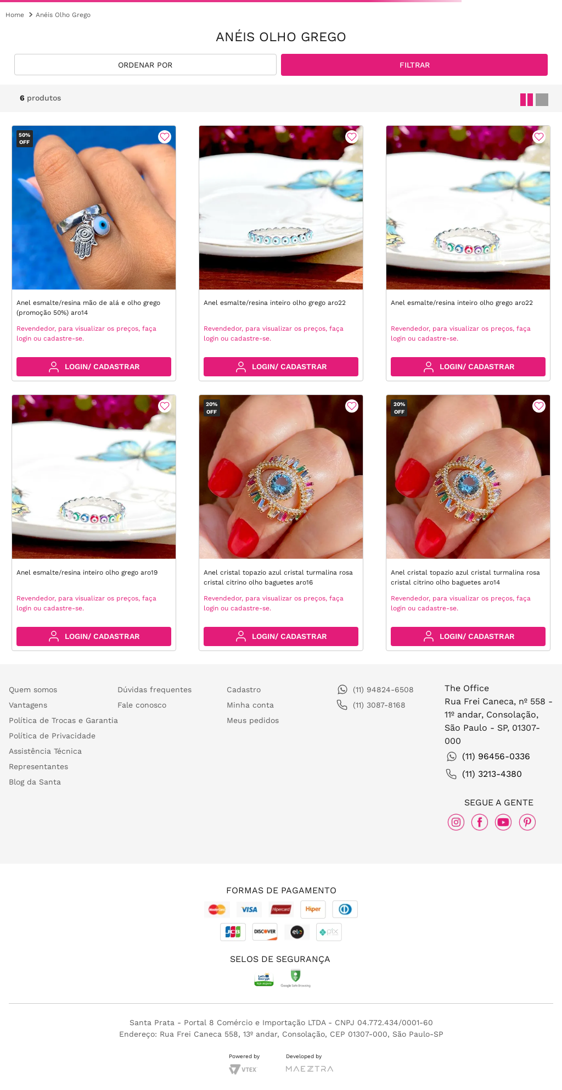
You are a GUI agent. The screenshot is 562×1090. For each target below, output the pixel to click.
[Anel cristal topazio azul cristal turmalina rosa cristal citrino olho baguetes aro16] (281, 522)
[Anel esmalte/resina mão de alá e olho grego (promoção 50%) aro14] (94, 253)
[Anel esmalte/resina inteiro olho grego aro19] (94, 522)
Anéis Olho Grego (63, 15)
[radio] (524, 98)
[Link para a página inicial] (14, 15)
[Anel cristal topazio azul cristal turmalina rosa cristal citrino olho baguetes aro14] (468, 522)
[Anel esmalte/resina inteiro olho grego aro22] (281, 253)
